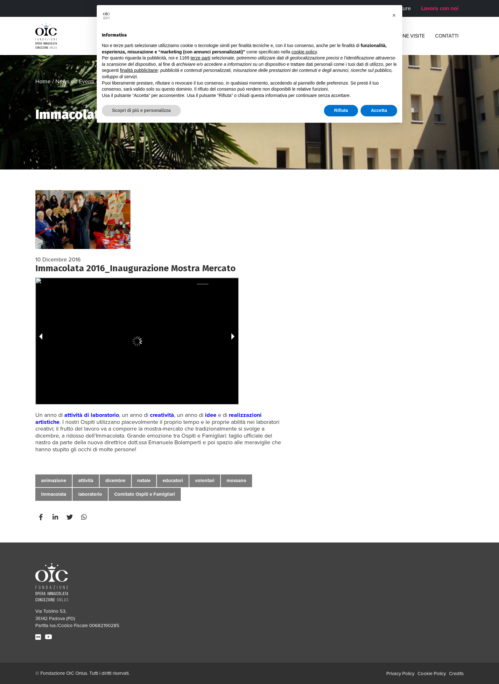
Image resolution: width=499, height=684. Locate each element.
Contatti (447, 36)
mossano (236, 480)
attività (85, 480)
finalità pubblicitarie (139, 70)
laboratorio (90, 494)
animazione (53, 480)
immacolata (53, 494)
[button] (394, 15)
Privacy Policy (400, 673)
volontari (204, 480)
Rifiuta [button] (341, 110)
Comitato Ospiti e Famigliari (144, 494)
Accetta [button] (379, 110)
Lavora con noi (440, 8)
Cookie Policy (432, 673)
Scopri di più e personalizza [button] (141, 110)
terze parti (200, 57)
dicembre (115, 480)
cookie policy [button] (304, 51)
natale (144, 480)
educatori (173, 480)
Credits (456, 673)
